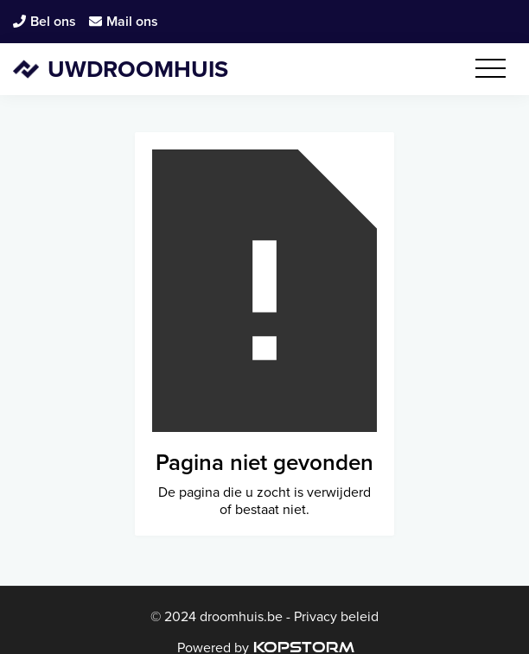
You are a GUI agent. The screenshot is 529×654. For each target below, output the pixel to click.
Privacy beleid (334, 616)
